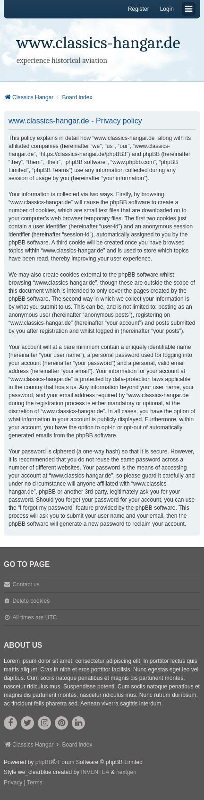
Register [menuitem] (138, 9)
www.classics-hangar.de (98, 42)
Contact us (25, 584)
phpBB (43, 762)
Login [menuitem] (167, 9)
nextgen (126, 772)
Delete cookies (31, 601)
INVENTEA (95, 772)
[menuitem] (13, 783)
